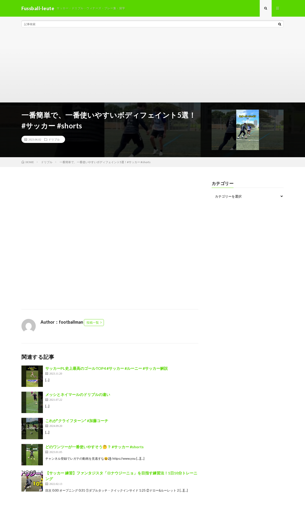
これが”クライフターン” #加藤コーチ (76, 420)
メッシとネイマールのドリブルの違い (77, 394)
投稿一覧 (92, 322)
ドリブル (54, 139)
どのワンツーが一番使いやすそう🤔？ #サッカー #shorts (94, 446)
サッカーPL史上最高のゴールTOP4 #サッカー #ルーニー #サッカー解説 (106, 368)
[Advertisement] (152, 66)
